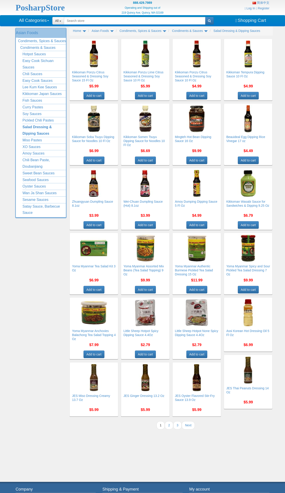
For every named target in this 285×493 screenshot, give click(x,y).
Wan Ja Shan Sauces (39, 193)
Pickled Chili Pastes (38, 120)
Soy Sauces (31, 114)
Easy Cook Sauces (37, 81)
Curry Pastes (32, 107)
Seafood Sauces (35, 180)
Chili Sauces (32, 74)
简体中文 (260, 2)
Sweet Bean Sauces (38, 173)
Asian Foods (27, 33)
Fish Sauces (32, 100)
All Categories (34, 20)
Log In (250, 8)
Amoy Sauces (33, 153)
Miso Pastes (32, 140)
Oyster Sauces (34, 186)
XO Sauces (31, 147)
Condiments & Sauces (37, 48)
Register (262, 8)
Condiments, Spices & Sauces (42, 41)
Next (188, 425)
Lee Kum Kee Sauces (39, 87)
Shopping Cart (250, 20)
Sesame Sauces (35, 200)
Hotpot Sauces (34, 54)
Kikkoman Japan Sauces (42, 94)
